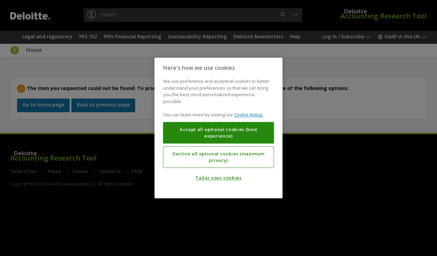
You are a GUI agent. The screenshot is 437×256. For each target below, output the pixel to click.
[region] (219, 127)
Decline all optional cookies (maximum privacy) (218, 157)
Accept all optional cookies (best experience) (218, 133)
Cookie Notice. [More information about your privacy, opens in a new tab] (249, 115)
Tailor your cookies (218, 178)
